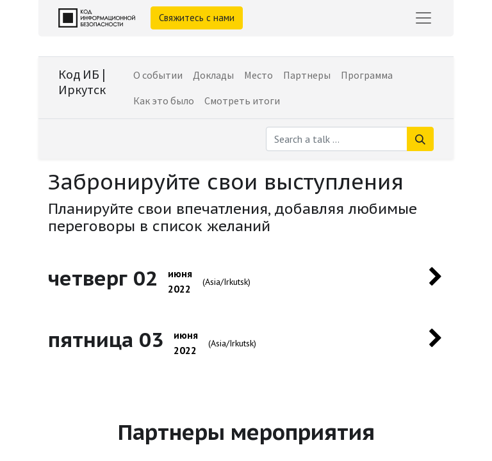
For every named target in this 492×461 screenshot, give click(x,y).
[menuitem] (158, 75)
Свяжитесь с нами (196, 18)
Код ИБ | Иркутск (82, 81)
